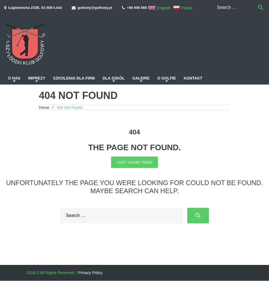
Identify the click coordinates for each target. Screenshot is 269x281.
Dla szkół (114, 78)
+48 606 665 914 (140, 8)
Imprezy (36, 78)
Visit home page (134, 162)
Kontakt (193, 78)
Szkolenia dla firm (74, 78)
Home (44, 107)
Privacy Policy (90, 272)
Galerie (141, 78)
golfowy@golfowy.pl (95, 8)
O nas (14, 78)
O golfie (166, 78)
